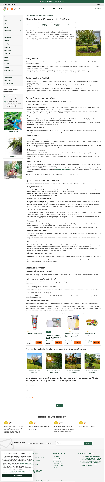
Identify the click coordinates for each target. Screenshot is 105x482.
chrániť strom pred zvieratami (62, 169)
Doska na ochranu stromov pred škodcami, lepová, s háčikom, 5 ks (72, 335)
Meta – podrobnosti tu (10, 464)
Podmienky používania (69, 480)
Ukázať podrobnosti (17, 479)
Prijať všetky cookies (17, 475)
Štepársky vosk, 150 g (90, 333)
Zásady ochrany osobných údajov (56, 480)
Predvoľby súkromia (42, 480)
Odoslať (59, 405)
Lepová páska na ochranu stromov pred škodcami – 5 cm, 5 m (53, 337)
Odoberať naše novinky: (20, 445)
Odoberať (88, 443)
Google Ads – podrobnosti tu (24, 463)
